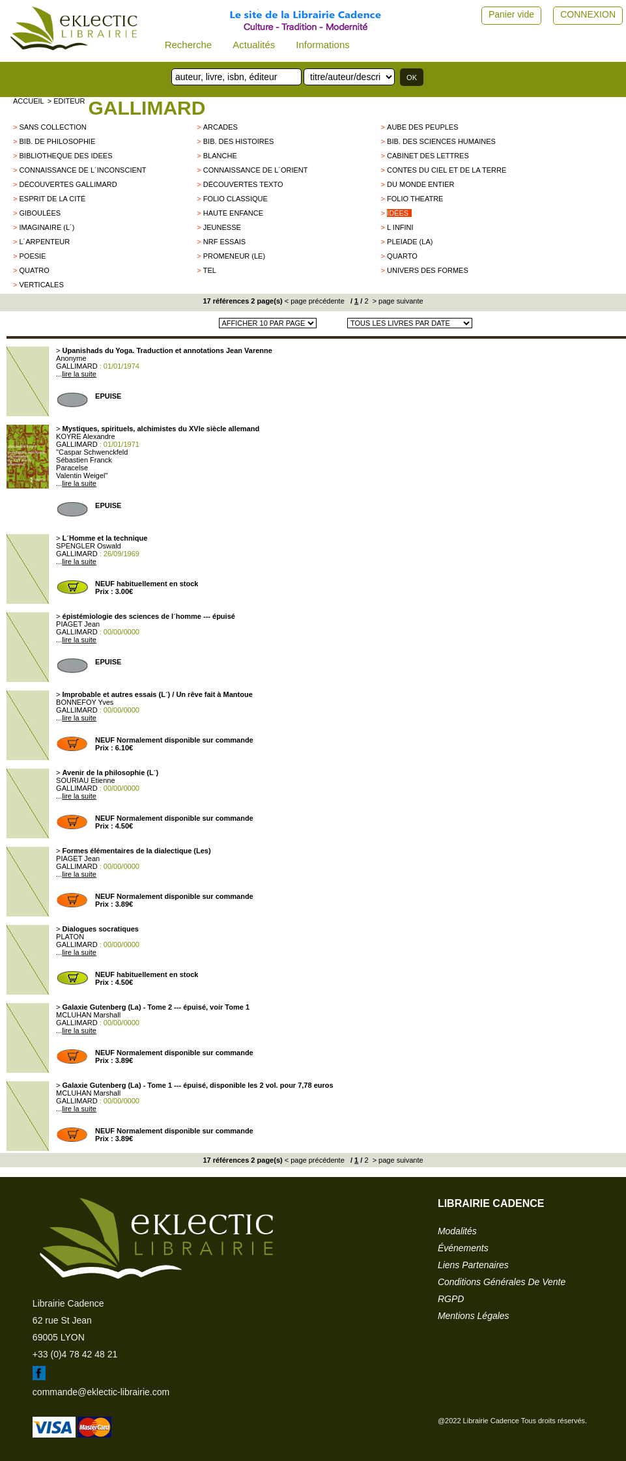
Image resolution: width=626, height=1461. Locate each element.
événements (463, 1248)
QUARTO (402, 256)
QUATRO (34, 270)
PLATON (70, 937)
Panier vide (511, 14)
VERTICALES (41, 285)
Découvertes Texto (243, 184)
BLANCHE (220, 156)
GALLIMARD (146, 108)
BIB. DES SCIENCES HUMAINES (441, 141)
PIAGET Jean (78, 624)
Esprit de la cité (52, 199)
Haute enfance (233, 213)
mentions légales (473, 1316)
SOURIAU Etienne (85, 780)
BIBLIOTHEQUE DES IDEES (65, 156)
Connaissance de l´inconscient (82, 170)
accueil (28, 101)
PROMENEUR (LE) (234, 256)
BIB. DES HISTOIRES (238, 141)
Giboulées (40, 213)
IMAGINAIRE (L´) (46, 227)
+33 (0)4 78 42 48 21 (75, 1354)
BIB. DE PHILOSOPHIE (57, 141)
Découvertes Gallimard (68, 184)
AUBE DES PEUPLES (422, 127)
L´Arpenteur (44, 242)
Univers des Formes (427, 270)
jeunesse (222, 227)
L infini (400, 227)
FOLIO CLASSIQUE (235, 199)
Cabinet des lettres (428, 156)
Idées (397, 213)
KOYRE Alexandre (85, 436)
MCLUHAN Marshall (88, 1015)
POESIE (32, 256)
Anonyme (71, 358)
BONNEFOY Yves (84, 702)
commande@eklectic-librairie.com (101, 1392)
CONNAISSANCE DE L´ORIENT (255, 170)
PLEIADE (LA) (410, 242)
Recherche (188, 44)
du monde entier (420, 184)
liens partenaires (473, 1265)
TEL (209, 270)
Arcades (220, 127)
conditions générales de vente (501, 1282)
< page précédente (315, 301)
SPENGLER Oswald (88, 546)
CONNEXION (588, 14)
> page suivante (397, 301)
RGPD (451, 1299)
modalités (457, 1231)
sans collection (52, 127)
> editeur (66, 101)
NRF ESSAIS (224, 242)
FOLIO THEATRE (415, 199)
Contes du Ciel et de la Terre (446, 170)
